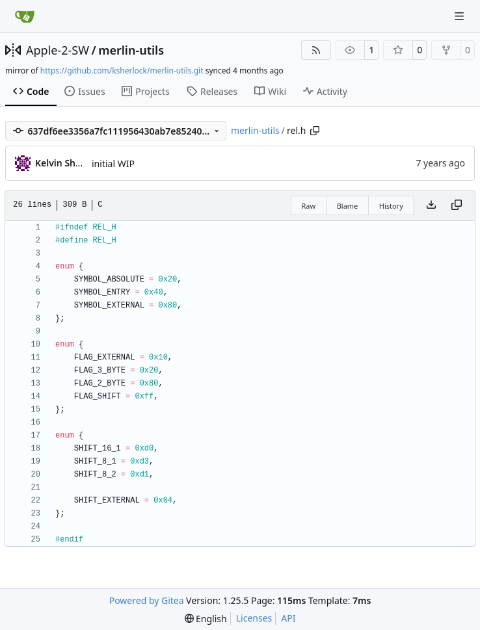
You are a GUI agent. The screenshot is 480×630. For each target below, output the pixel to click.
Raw (309, 206)
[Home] (25, 16)
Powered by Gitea (146, 600)
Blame (347, 206)
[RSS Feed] (316, 50)
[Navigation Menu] (460, 16)
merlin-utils (131, 50)
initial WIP (113, 163)
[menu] (206, 618)
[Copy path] (314, 130)
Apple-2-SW (57, 50)
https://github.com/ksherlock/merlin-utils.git (122, 70)
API (288, 618)
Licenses (254, 618)
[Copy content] (456, 205)
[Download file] (431, 205)
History (391, 206)
